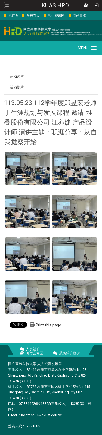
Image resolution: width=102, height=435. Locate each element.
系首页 (13, 15)
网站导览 (79, 15)
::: (1, 15)
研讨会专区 (34, 353)
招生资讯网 (56, 15)
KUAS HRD (55, 5)
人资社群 (33, 349)
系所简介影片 (69, 353)
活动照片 (17, 76)
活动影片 (17, 87)
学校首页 (33, 15)
